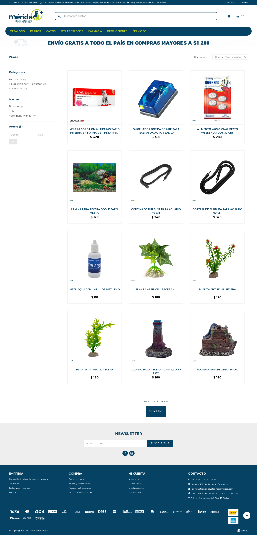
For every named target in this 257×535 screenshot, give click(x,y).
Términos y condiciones (80, 492)
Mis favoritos (134, 492)
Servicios (139, 31)
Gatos (51, 31)
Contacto (230, 2)
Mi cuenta (133, 479)
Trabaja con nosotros (19, 488)
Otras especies (72, 31)
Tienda (12, 492)
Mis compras (135, 483)
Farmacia (95, 31)
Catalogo (17, 31)
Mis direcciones (135, 488)
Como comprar (77, 479)
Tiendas (243, 2)
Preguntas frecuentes (80, 488)
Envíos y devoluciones (80, 483)
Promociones (117, 31)
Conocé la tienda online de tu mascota (28, 479)
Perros (35, 31)
